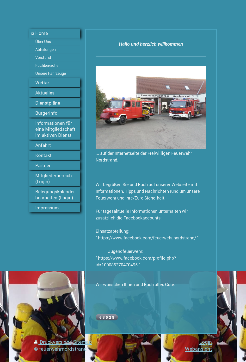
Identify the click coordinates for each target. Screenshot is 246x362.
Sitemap (82, 341)
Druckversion (52, 341)
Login (205, 341)
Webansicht (198, 348)
